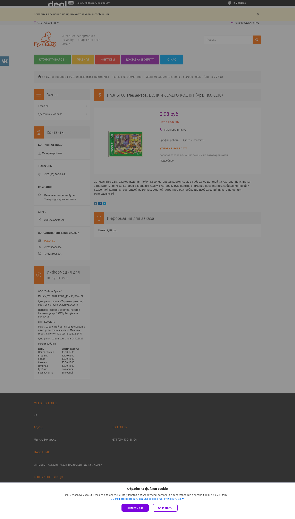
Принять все (135, 507)
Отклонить (165, 507)
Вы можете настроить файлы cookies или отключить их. (146, 498)
